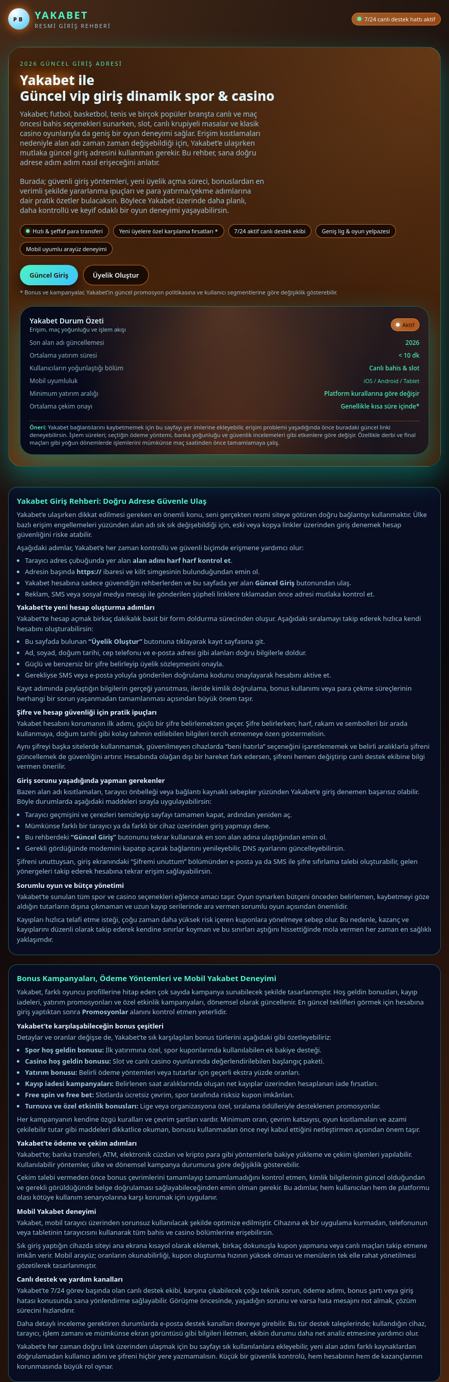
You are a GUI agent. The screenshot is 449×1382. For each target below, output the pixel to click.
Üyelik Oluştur (116, 275)
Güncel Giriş (49, 275)
